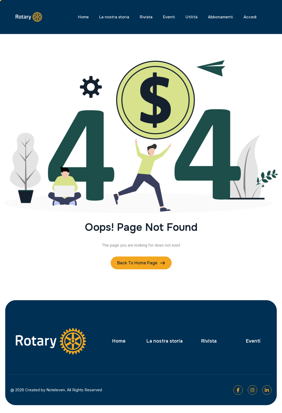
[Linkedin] (267, 390)
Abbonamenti (220, 17)
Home (83, 17)
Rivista (146, 17)
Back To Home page (137, 263)
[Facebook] (238, 390)
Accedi (250, 17)
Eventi (169, 17)
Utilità (191, 17)
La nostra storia (114, 17)
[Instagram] (252, 390)
